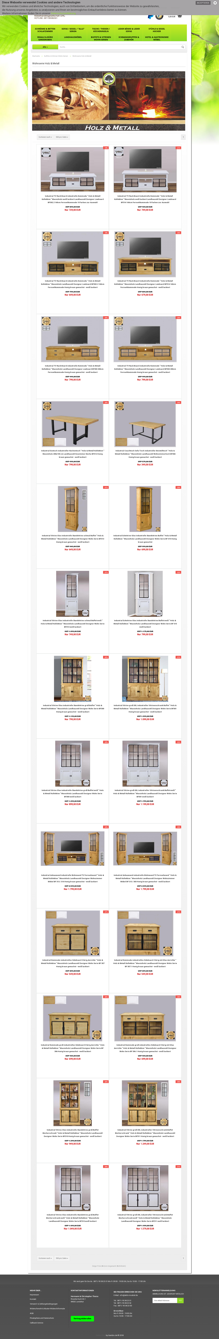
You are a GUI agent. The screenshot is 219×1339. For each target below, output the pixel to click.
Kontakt (33, 1299)
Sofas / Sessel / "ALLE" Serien (73, 30)
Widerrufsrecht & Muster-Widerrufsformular (47, 1309)
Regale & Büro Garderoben (45, 38)
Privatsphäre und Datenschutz (42, 1318)
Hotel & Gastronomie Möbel (157, 38)
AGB (32, 1313)
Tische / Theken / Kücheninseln (101, 30)
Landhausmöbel (73, 37)
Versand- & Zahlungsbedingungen (44, 1304)
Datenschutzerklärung (63, 13)
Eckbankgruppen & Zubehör (129, 38)
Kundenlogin (162, 8)
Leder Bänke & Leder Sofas (129, 30)
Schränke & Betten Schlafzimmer (45, 30)
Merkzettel (175, 8)
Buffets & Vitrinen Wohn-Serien (101, 38)
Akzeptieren (203, 3)
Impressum (34, 1295)
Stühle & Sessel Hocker (157, 30)
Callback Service (36, 1323)
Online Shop (100, 1335)
